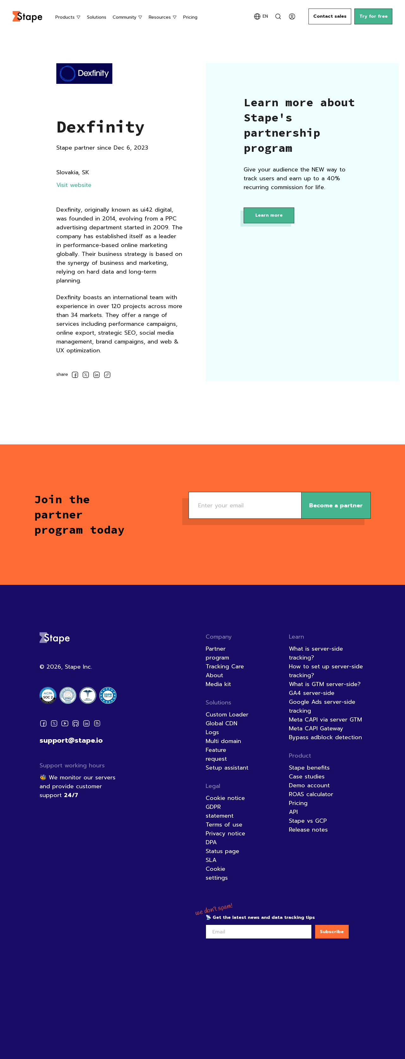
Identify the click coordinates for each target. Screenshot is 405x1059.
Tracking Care (225, 666)
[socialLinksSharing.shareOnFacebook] (75, 376)
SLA (211, 860)
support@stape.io (71, 740)
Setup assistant (227, 767)
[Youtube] (65, 725)
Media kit (218, 684)
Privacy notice (225, 833)
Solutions (96, 17)
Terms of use (224, 824)
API (293, 812)
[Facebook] (43, 725)
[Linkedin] (86, 725)
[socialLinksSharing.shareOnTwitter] (86, 376)
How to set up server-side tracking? (326, 671)
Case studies (307, 776)
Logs (212, 732)
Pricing (190, 17)
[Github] (75, 725)
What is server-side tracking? (316, 653)
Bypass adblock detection (325, 737)
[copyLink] (107, 375)
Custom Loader (227, 714)
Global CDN (221, 723)
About (214, 675)
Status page (222, 851)
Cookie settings (217, 873)
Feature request (216, 754)
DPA (211, 842)
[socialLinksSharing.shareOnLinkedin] (96, 376)
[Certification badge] (48, 695)
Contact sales (329, 16)
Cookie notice (225, 798)
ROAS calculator (311, 794)
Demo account (309, 785)
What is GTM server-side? (325, 684)
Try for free (373, 16)
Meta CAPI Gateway (316, 728)
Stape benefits (309, 767)
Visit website (73, 185)
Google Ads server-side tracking (322, 706)
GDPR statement (220, 811)
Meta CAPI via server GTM (325, 719)
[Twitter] (54, 725)
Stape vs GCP (308, 820)
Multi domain (223, 741)
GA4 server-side (311, 693)
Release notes (308, 829)
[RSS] (97, 725)
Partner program (217, 653)
